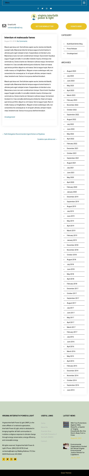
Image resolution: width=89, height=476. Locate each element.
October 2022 (72, 110)
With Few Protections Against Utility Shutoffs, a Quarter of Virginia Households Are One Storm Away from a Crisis (78, 429)
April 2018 (70, 279)
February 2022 (72, 144)
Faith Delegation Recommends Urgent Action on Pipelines (23, 134)
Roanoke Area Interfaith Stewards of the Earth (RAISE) (49, 434)
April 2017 (70, 322)
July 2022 (70, 124)
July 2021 (70, 168)
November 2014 (72, 375)
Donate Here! (76, 26)
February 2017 (72, 332)
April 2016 (70, 346)
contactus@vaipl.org (15, 27)
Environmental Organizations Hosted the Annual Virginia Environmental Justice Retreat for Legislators (79, 449)
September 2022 (73, 115)
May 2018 (70, 274)
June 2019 (70, 216)
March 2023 (71, 95)
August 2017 (71, 303)
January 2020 (72, 192)
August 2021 (71, 163)
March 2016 (71, 351)
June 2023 (70, 81)
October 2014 (72, 380)
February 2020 (72, 187)
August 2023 (71, 71)
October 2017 (72, 293)
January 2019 (72, 240)
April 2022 (70, 139)
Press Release (72, 49)
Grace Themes (66, 473)
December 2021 (72, 148)
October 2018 (72, 255)
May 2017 (70, 317)
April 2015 (70, 361)
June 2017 (70, 313)
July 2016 (70, 337)
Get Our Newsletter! (45, 26)
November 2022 (72, 105)
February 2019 (72, 235)
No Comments (22, 41)
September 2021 (73, 158)
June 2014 (70, 390)
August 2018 (71, 259)
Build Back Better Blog (75, 44)
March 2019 (71, 230)
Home (43, 423)
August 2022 (71, 119)
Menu (7, 3)
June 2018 (70, 269)
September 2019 (73, 201)
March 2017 (71, 327)
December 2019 (72, 197)
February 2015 (72, 366)
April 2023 (70, 90)
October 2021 (72, 153)
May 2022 (70, 134)
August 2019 (71, 206)
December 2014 (72, 371)
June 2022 (70, 129)
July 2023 (70, 76)
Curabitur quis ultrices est (47, 139)
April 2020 (70, 182)
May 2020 (70, 177)
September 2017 (73, 298)
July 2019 (70, 211)
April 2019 (70, 226)
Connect (44, 441)
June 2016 (70, 342)
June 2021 (70, 172)
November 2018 (72, 250)
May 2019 (70, 221)
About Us (44, 427)
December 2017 (72, 288)
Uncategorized (9, 117)
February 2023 (72, 100)
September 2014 (73, 385)
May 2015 (70, 356)
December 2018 (72, 245)
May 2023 (70, 86)
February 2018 (72, 284)
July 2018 (70, 264)
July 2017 (70, 308)
